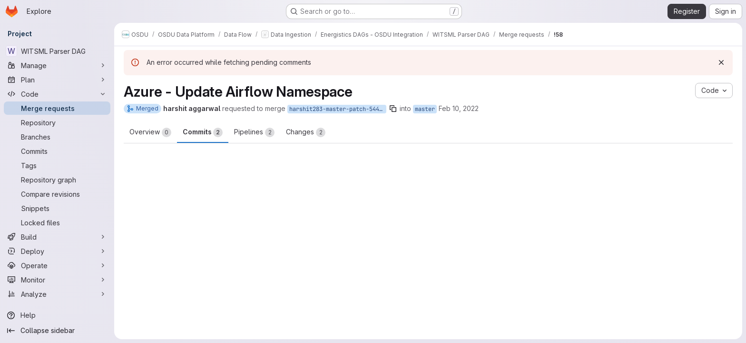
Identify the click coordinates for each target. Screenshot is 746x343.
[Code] (57, 94)
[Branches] (57, 136)
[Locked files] (57, 222)
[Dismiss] (721, 62)
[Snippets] (57, 208)
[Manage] (57, 65)
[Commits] (57, 151)
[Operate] (57, 265)
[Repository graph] (57, 179)
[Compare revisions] (57, 194)
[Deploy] (57, 251)
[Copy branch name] (393, 108)
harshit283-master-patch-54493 (337, 109)
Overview (150, 132)
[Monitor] (57, 279)
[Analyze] (57, 294)
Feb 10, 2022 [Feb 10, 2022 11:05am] (459, 108)
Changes (305, 132)
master (425, 109)
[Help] (57, 315)
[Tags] (57, 165)
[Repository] (57, 122)
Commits (203, 132)
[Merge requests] (57, 108)
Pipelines (254, 132)
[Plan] (57, 79)
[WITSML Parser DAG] (57, 51)
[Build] (57, 236)
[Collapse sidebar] (57, 330)
